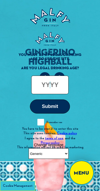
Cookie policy (67, 133)
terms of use (54, 138)
